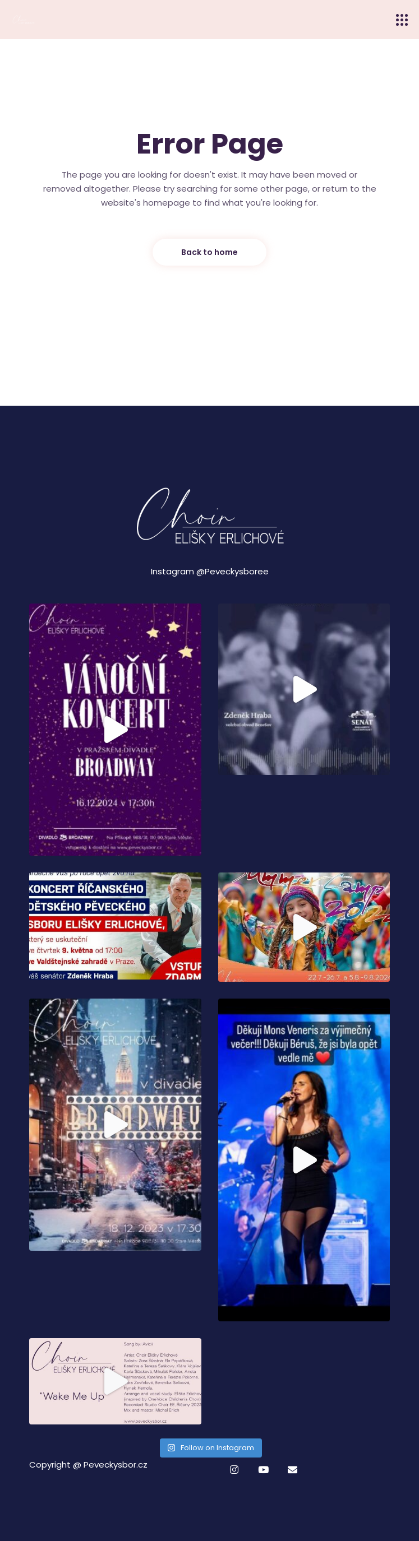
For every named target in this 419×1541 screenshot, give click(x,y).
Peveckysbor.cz (116, 1464)
